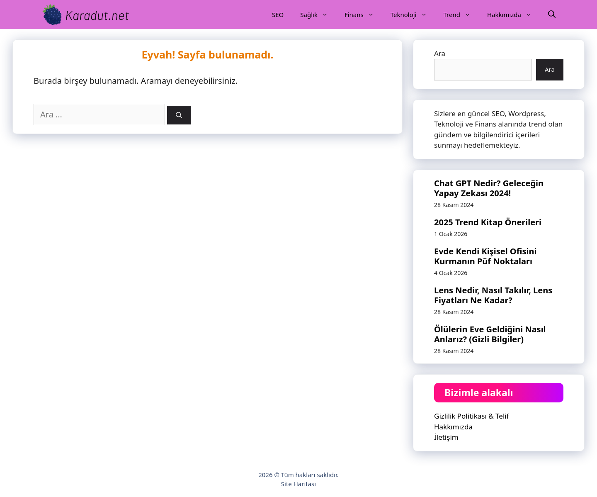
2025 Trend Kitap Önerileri (487, 222)
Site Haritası (298, 484)
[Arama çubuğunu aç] (552, 14)
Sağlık (318, 14)
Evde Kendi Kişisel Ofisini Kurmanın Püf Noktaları (485, 256)
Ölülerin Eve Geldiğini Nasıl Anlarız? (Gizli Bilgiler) (490, 334)
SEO (278, 14)
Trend (461, 14)
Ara (439, 53)
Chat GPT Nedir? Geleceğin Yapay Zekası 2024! (489, 188)
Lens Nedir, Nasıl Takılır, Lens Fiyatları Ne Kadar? (493, 295)
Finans (363, 14)
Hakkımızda (513, 14)
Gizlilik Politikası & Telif (471, 416)
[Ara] (179, 115)
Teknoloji (413, 14)
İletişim (446, 437)
